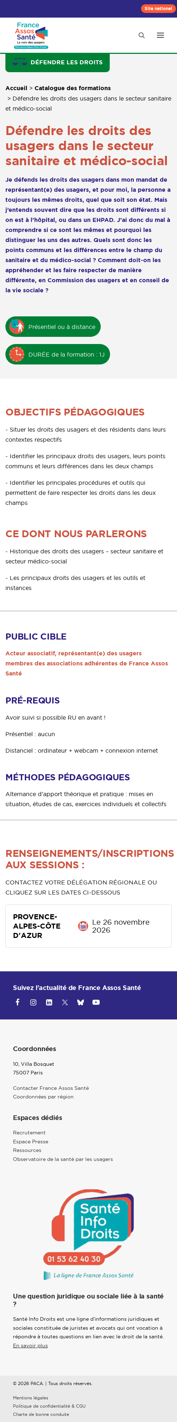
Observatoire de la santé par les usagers (63, 1159)
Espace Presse (30, 1141)
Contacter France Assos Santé (51, 1088)
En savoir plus (30, 1345)
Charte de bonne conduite (41, 1414)
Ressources (27, 1150)
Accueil (16, 88)
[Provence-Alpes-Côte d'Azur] (31, 35)
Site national (158, 8)
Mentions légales (30, 1397)
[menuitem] (158, 8)
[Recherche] (138, 35)
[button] (160, 35)
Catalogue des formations (73, 88)
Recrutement (29, 1132)
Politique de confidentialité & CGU (49, 1406)
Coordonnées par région (43, 1097)
